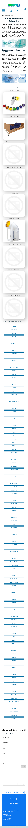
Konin (14, 425)
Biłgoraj (14, 660)
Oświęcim (14, 599)
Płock (14, 606)
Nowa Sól (14, 698)
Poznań (14, 336)
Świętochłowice (14, 711)
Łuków (14, 691)
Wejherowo (14, 456)
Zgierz (14, 657)
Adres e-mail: (5, 742)
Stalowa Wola (14, 561)
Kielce (14, 374)
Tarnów (14, 449)
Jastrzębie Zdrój (14, 469)
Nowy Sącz (14, 439)
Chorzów (14, 486)
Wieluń (14, 653)
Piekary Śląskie (14, 551)
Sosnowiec (14, 394)
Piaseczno (14, 548)
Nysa (14, 647)
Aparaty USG (14, 193)
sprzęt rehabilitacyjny (17, 30)
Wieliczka (14, 619)
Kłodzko (14, 670)
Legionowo (14, 497)
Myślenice (14, 595)
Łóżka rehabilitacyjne (14, 116)
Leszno (14, 435)
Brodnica (14, 664)
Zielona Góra (14, 415)
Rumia (14, 609)
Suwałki (14, 681)
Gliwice (14, 370)
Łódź (14, 346)
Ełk (14, 636)
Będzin (14, 633)
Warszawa (14, 329)
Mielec (14, 643)
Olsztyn (14, 387)
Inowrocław (14, 466)
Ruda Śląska (14, 476)
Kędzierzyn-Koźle (14, 722)
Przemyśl (14, 602)
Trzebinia (14, 684)
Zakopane (14, 688)
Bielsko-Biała (14, 582)
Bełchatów (14, 527)
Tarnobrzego (14, 616)
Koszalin (14, 408)
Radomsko (14, 555)
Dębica (14, 537)
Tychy (14, 411)
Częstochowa (14, 367)
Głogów (14, 589)
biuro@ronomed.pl (19, 792)
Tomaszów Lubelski (14, 701)
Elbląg (14, 541)
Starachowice (14, 514)
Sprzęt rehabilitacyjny (14, 167)
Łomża (14, 623)
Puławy (14, 510)
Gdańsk (14, 333)
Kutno (14, 667)
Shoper (19, 810)
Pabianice (14, 507)
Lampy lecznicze (14, 218)
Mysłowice (14, 544)
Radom (14, 384)
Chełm (14, 585)
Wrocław (14, 340)
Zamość (14, 572)
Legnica (14, 432)
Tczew (14, 568)
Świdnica (14, 575)
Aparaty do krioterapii (14, 244)
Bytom (14, 398)
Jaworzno (14, 493)
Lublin (14, 357)
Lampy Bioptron (14, 90)
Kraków (14, 326)
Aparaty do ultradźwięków (14, 270)
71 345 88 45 (9, 792)
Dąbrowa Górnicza (14, 401)
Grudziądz (14, 490)
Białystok (14, 364)
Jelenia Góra (14, 421)
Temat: (3, 748)
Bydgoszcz (14, 343)
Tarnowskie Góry (14, 483)
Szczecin (14, 377)
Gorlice (14, 640)
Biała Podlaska (14, 578)
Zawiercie (14, 520)
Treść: (4, 753)
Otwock (14, 674)
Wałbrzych (14, 452)
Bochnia (14, 531)
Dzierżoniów (14, 718)
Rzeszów (14, 360)
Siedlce (14, 479)
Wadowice (14, 517)
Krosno (14, 428)
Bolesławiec (14, 626)
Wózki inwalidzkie (14, 295)
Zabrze (14, 462)
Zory (14, 524)
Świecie (14, 708)
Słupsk (14, 445)
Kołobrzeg (14, 592)
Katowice (14, 353)
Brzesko (14, 630)
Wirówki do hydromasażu (14, 142)
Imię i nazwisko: (5, 737)
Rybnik (14, 391)
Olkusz (14, 500)
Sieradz (14, 558)
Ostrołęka (14, 503)
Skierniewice (14, 650)
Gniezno (14, 418)
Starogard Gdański (14, 565)
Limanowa (14, 694)
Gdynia (14, 350)
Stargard (14, 677)
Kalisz (14, 404)
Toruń (14, 381)
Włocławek (14, 459)
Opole (14, 442)
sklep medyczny (18, 62)
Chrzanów (14, 534)
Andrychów (14, 715)
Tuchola (14, 705)
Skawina (14, 612)
